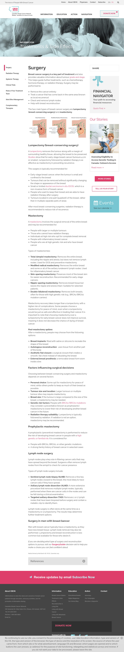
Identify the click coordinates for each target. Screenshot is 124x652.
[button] (57, 561)
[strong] (47, 14)
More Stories (104, 179)
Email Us (7, 617)
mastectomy (36, 222)
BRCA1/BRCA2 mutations (74, 403)
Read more (96, 167)
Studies (31, 157)
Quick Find (98, 108)
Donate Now (109, 13)
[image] (57, 128)
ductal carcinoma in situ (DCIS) (60, 186)
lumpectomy (36, 151)
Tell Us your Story (104, 189)
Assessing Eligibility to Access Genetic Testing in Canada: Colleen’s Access (103, 160)
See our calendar (101, 208)
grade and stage (77, 77)
